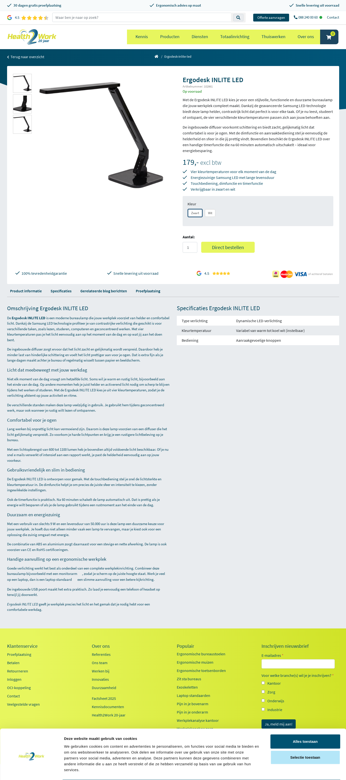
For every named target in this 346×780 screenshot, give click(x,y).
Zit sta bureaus (189, 678)
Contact (333, 17)
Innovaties (100, 679)
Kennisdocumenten (108, 706)
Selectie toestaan (305, 738)
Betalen (13, 662)
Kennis (142, 36)
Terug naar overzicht (25, 56)
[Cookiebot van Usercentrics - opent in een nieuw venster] (31, 770)
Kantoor (274, 683)
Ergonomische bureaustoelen (201, 653)
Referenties (101, 654)
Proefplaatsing (148, 290)
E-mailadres (272, 655)
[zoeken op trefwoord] (141, 17)
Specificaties (61, 290)
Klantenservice (22, 646)
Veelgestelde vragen (23, 704)
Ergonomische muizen (195, 662)
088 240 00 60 (308, 17)
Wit (210, 213)
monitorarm (70, 573)
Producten (169, 36)
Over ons (306, 36)
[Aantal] (190, 247)
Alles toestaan (305, 722)
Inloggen (14, 679)
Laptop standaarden (193, 695)
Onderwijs (275, 700)
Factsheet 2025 (104, 698)
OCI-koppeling (19, 687)
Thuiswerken (273, 36)
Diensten (200, 36)
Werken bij (100, 671)
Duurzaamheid (104, 687)
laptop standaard (61, 579)
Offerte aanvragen (271, 17)
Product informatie (26, 290)
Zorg (271, 692)
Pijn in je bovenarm (192, 703)
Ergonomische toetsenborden (201, 670)
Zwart (195, 213)
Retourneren (17, 671)
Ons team (99, 662)
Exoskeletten (187, 687)
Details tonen (263, 770)
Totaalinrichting (234, 36)
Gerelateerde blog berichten (103, 290)
